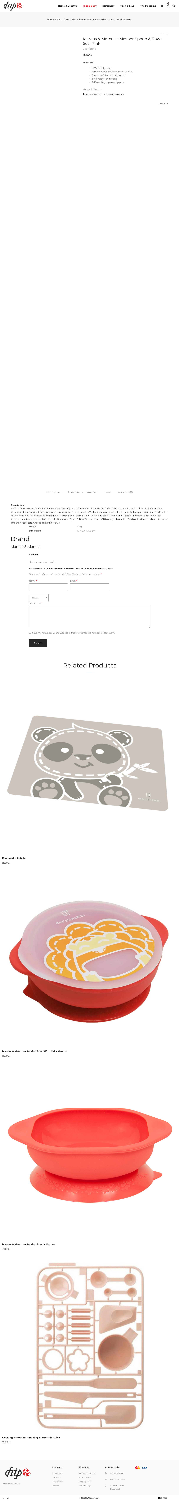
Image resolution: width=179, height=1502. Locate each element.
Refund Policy (84, 1486)
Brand (108, 492)
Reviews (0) (125, 492)
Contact (55, 1486)
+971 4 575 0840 (117, 1473)
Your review (35, 603)
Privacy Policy (85, 1477)
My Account (57, 1473)
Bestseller (71, 19)
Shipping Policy (85, 1481)
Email (73, 581)
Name (33, 581)
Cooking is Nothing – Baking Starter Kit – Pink (31, 1437)
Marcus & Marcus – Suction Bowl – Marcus (28, 1244)
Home (50, 19)
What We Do (57, 1481)
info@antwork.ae (117, 1479)
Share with (163, 103)
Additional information (83, 492)
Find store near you (92, 94)
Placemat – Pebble (14, 858)
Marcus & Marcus (91, 89)
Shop (59, 19)
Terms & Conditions (87, 1473)
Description (54, 492)
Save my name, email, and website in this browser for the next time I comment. (73, 633)
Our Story (56, 1477)
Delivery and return (114, 94)
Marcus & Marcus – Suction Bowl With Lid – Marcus (34, 1051)
